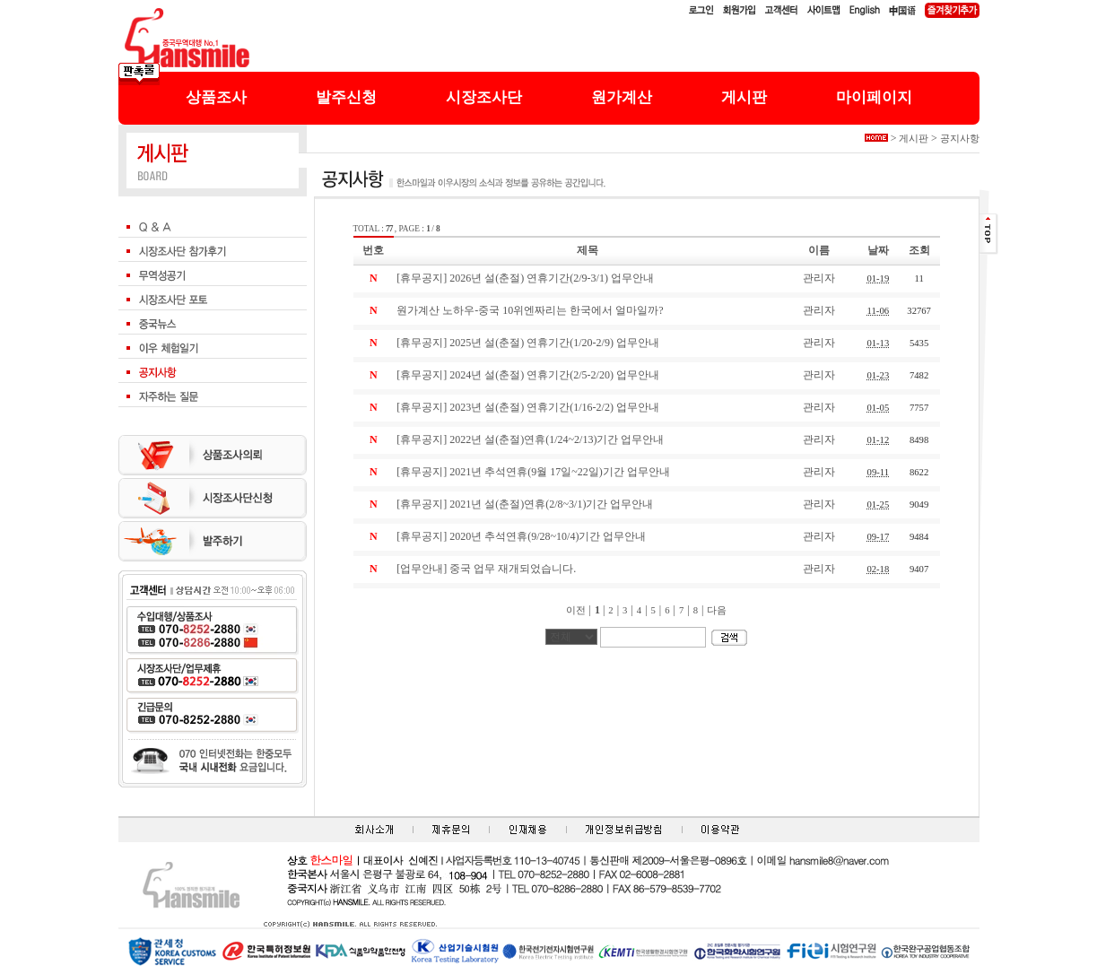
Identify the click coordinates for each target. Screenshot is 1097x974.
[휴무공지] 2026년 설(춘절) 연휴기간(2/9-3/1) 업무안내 (525, 278)
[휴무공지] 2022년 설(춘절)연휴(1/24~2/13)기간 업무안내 (530, 439)
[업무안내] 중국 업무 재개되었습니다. (486, 568)
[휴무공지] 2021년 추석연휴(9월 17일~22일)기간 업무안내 (532, 471)
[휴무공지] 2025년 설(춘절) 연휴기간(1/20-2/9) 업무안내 (527, 342)
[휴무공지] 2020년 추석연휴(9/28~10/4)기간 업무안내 (521, 536)
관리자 (819, 278)
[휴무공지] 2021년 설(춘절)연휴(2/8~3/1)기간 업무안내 (524, 504)
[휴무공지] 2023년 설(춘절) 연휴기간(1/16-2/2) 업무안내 (527, 407)
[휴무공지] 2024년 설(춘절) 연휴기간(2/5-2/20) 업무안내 (527, 375)
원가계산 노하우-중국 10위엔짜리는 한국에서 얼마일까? (529, 310)
